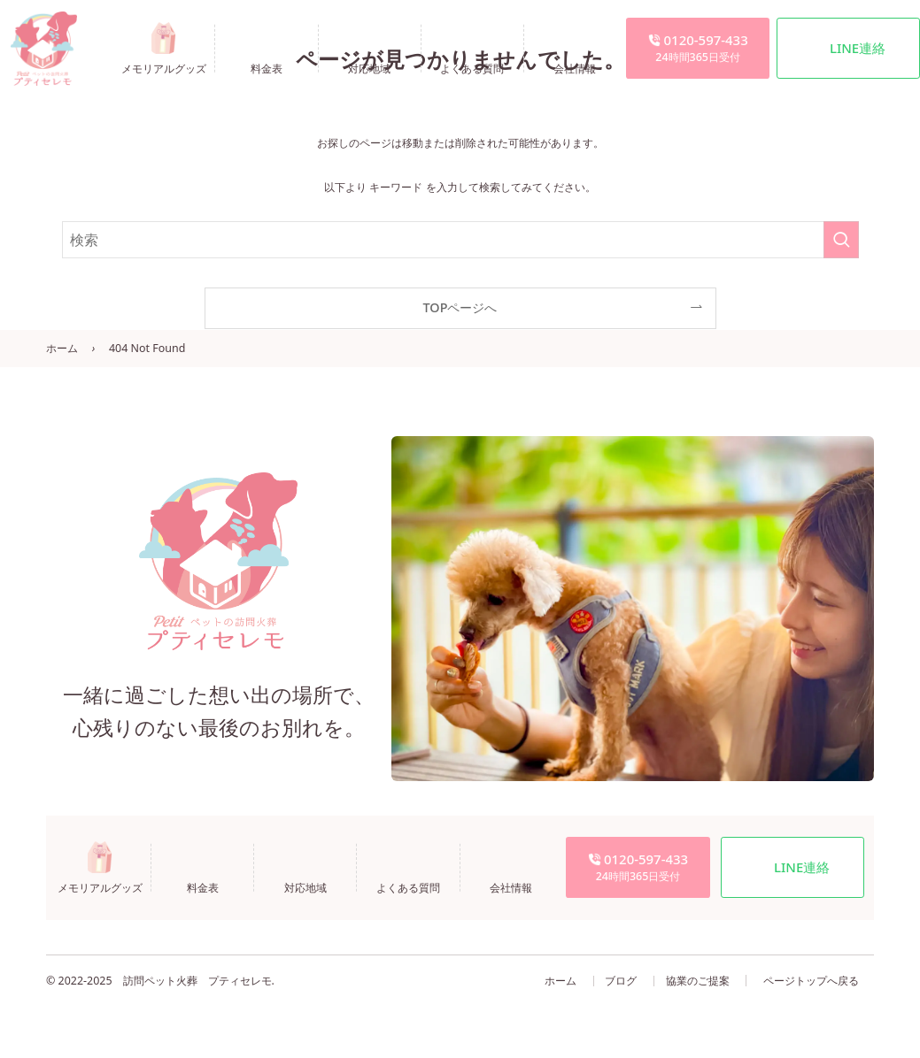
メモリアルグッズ (163, 67)
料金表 (266, 67)
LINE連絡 (857, 48)
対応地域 (369, 67)
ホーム (62, 348)
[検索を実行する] (841, 239)
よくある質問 (472, 67)
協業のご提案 (698, 980)
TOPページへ (460, 307)
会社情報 (574, 67)
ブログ (621, 980)
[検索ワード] (460, 239)
